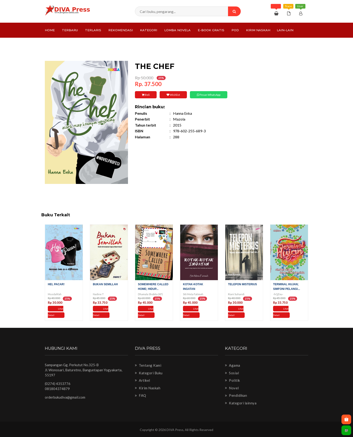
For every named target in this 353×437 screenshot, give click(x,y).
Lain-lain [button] (285, 30)
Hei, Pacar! (56, 284)
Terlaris (93, 30)
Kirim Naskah (258, 30)
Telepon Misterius (242, 284)
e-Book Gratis (211, 30)
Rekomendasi (120, 30)
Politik (232, 380)
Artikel (142, 380)
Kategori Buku (149, 373)
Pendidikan (236, 395)
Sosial (232, 373)
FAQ (140, 395)
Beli (146, 94)
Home (50, 30)
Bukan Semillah (105, 284)
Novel (232, 388)
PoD (235, 30)
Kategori (148, 30)
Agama (232, 365)
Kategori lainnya (240, 403)
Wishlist (173, 94)
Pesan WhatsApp (208, 94)
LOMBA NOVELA (177, 30)
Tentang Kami (148, 365)
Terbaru (70, 30)
